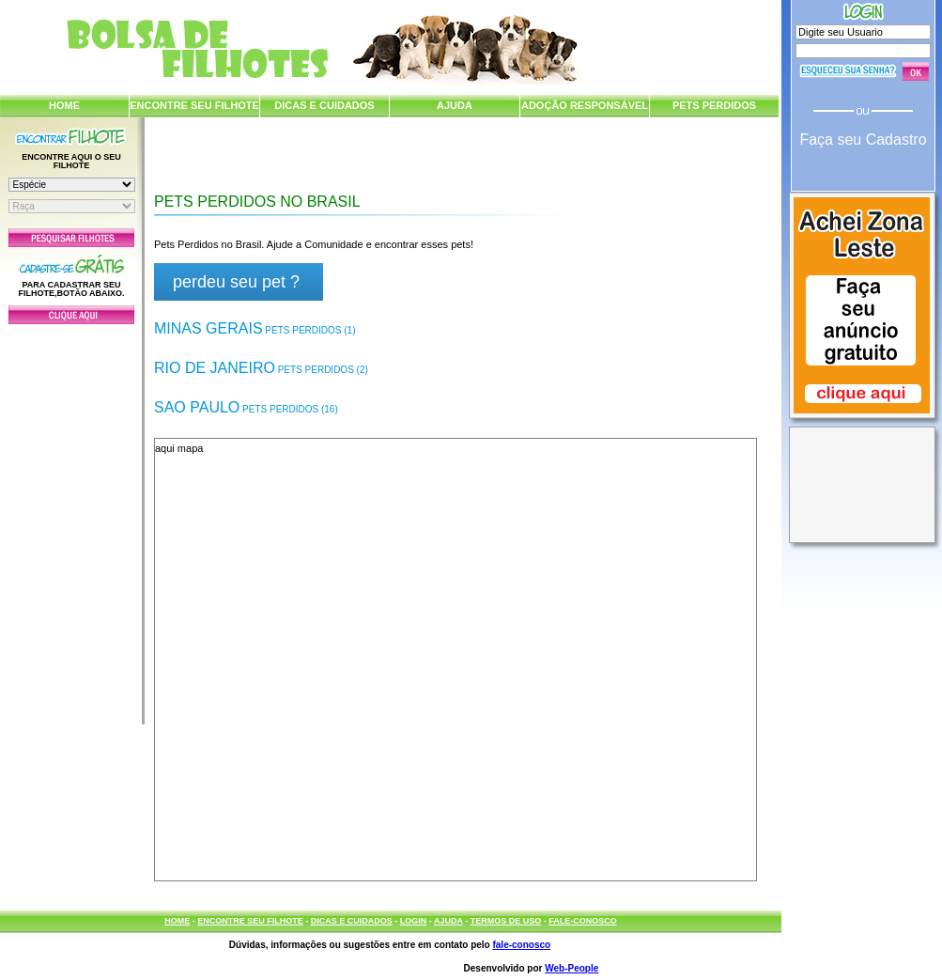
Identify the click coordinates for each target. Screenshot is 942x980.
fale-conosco (521, 945)
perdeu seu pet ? (236, 281)
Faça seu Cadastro (862, 140)
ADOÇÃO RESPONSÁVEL (584, 105)
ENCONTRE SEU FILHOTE (194, 105)
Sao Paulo (246, 407)
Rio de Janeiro (261, 368)
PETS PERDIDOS (714, 105)
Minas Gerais (254, 328)
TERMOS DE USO (506, 921)
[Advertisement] (71, 520)
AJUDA (454, 105)
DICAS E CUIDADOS (324, 105)
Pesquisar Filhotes (71, 237)
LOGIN (413, 921)
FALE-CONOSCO (582, 921)
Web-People (571, 968)
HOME (64, 105)
